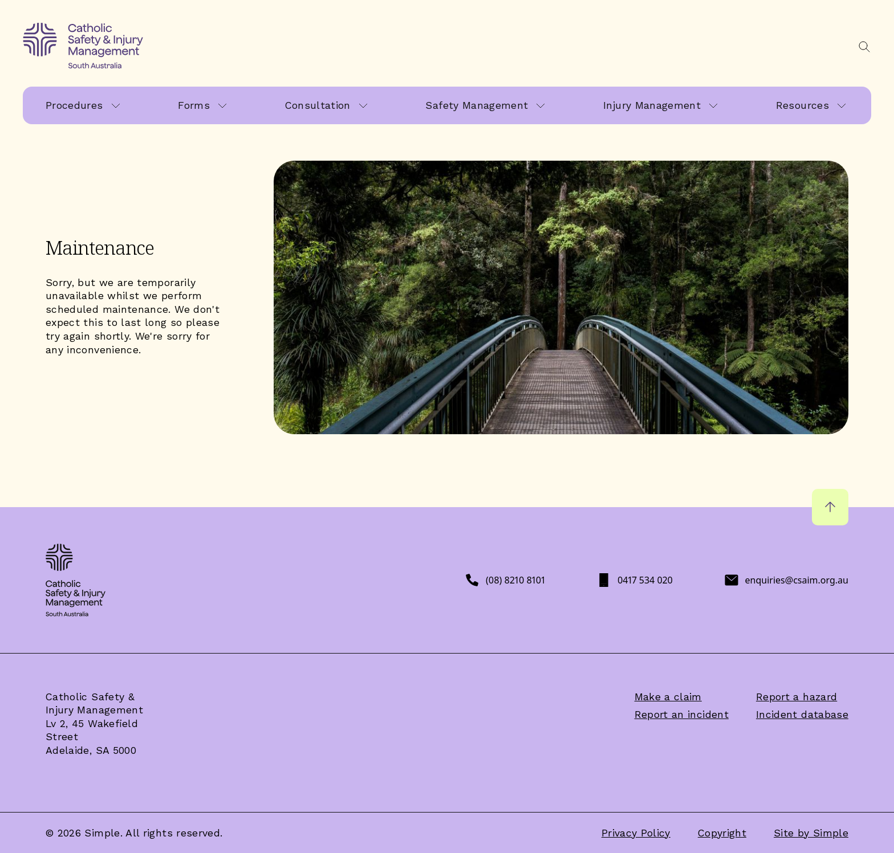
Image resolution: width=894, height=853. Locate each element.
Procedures (74, 105)
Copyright (722, 833)
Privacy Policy (636, 833)
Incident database (802, 714)
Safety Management (476, 105)
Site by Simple (811, 833)
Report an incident (682, 714)
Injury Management (652, 105)
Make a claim (668, 697)
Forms (194, 105)
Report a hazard (796, 697)
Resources (802, 105)
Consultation (318, 105)
